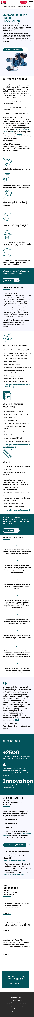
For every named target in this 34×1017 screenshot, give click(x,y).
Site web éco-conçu (17, 1006)
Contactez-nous (15, 983)
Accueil (4, 6)
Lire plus (6, 913)
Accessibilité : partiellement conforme (17, 1003)
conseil (19, 134)
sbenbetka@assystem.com (14, 874)
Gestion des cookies (17, 997)
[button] (31, 2)
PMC (12, 132)
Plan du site (17, 1009)
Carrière (23, 2)
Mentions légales (17, 1000)
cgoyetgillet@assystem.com (14, 860)
